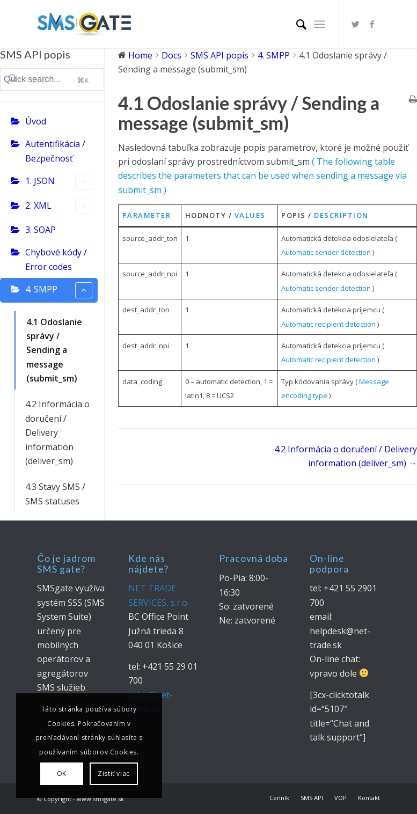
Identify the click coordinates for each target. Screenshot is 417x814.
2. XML (58, 206)
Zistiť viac (114, 773)
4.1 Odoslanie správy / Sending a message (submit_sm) (54, 350)
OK (62, 773)
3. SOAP (40, 230)
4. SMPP (58, 290)
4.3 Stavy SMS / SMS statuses (55, 494)
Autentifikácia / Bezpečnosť (55, 151)
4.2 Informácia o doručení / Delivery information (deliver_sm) (57, 432)
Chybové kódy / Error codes (56, 259)
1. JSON (58, 181)
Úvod (35, 121)
